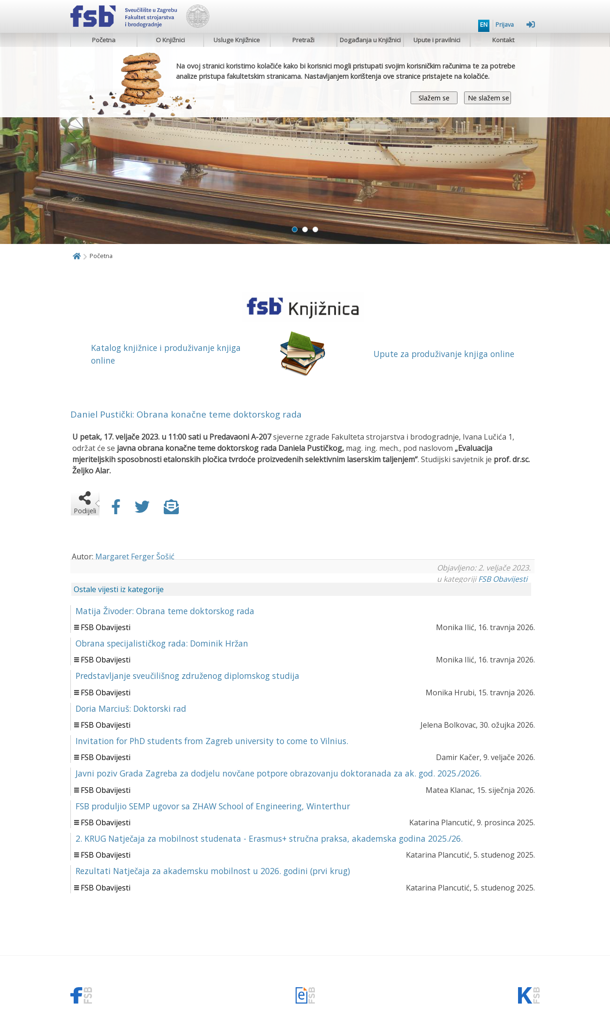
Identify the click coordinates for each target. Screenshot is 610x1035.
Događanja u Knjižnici (370, 40)
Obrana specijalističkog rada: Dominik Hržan (162, 643)
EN (484, 24)
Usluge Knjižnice (237, 40)
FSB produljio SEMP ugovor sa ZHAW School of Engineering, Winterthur (213, 806)
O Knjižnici (170, 40)
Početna (103, 40)
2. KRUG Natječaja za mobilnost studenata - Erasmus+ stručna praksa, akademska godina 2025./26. (269, 838)
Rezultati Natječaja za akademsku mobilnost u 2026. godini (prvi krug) (213, 870)
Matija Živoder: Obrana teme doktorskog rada (165, 610)
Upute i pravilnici (436, 40)
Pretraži (303, 40)
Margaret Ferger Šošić (135, 556)
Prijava (515, 24)
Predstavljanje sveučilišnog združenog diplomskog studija (187, 675)
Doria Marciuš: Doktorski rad (131, 708)
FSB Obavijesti (502, 579)
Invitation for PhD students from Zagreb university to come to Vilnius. (212, 740)
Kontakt (503, 40)
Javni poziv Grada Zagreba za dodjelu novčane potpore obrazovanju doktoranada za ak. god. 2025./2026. (278, 773)
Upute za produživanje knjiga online (444, 353)
